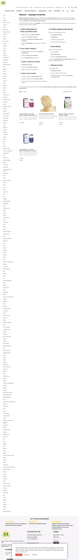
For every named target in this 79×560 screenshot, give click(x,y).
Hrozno (4, 189)
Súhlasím (19, 554)
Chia (4, 194)
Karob (4, 236)
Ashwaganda (6, 57)
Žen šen (4, 509)
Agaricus (5, 25)
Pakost (4, 355)
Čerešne (5, 111)
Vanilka (4, 476)
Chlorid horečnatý (7, 201)
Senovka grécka (6, 415)
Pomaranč (5, 369)
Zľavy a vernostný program (48, 7)
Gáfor (4, 146)
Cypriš (4, 104)
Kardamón (5, 241)
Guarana (5, 162)
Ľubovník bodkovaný (7, 280)
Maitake (4, 285)
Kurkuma (5, 264)
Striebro (4, 448)
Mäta (4, 303)
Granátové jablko (6, 160)
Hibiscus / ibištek (6, 180)
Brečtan (4, 80)
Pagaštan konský (6, 352)
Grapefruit (5, 157)
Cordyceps (5, 101)
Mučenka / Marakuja (7, 322)
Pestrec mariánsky (7, 366)
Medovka (5, 306)
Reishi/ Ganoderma (7, 394)
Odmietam (34, 554)
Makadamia (5, 292)
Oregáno (5, 341)
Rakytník (5, 390)
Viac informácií (24, 552)
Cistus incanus (6, 94)
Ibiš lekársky (5, 203)
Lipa (4, 271)
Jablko (4, 210)
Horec (4, 185)
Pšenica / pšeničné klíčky (8, 383)
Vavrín (4, 481)
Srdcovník (5, 436)
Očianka (4, 334)
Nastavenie (26, 554)
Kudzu (4, 259)
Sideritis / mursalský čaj (8, 420)
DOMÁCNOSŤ (57, 11)
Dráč (4, 125)
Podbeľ (4, 371)
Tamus (4, 457)
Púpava (4, 385)
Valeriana (5, 478)
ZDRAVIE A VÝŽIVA (9, 11)
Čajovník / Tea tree (7, 106)
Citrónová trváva (6, 99)
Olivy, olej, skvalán (7, 336)
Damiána (5, 122)
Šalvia (4, 450)
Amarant (5, 34)
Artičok (4, 52)
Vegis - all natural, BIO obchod (22, 7)
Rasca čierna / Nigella (7, 392)
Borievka (5, 73)
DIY (63, 11)
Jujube (4, 229)
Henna (4, 178)
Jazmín (4, 220)
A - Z (68, 11)
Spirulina (5, 443)
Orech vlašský (6, 343)
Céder (4, 90)
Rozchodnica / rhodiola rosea (9, 401)
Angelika (5, 45)
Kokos (4, 245)
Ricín (4, 399)
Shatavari (5, 422)
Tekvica (4, 462)
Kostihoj (4, 255)
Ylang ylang (5, 492)
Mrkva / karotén (6, 315)
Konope (4, 252)
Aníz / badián (6, 41)
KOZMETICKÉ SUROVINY (30, 11)
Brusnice (5, 85)
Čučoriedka (5, 120)
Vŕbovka (5, 488)
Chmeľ (4, 187)
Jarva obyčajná (6, 217)
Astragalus (5, 59)
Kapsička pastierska (7, 238)
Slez (4, 439)
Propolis (4, 378)
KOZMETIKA (19, 11)
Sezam (4, 418)
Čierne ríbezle (6, 115)
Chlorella (5, 199)
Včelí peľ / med (6, 483)
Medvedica (5, 310)
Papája (4, 359)
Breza (4, 83)
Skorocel (5, 432)
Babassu (5, 62)
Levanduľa (5, 266)
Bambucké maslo (6, 64)
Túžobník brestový (7, 469)
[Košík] (75, 7)
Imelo (4, 206)
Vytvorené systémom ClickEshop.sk (39, 559)
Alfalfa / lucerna (6, 22)
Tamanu (4, 460)
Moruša (4, 320)
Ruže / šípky (5, 406)
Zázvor (4, 497)
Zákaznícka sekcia (37, 7)
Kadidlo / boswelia (7, 231)
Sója (4, 441)
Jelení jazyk (5, 222)
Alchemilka (5, 29)
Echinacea (5, 132)
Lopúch (4, 275)
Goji (4, 155)
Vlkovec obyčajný (7, 485)
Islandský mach (6, 208)
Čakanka (5, 108)
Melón (4, 313)
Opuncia (5, 338)
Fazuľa (4, 136)
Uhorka (4, 474)
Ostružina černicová (7, 345)
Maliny (4, 289)
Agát (4, 27)
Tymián (4, 471)
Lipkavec (5, 273)
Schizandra (5, 425)
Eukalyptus (5, 134)
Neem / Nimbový (6, 327)
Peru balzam (5, 364)
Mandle (4, 294)
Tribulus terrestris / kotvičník (9, 467)
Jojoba (4, 227)
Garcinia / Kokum (6, 148)
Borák (4, 71)
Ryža (4, 408)
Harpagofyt (5, 173)
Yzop (4, 495)
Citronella (5, 97)
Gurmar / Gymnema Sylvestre (7, 170)
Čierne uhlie (5, 118)
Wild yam (5, 490)
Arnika (4, 48)
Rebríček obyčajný (7, 397)
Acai (4, 18)
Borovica (5, 76)
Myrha (4, 324)
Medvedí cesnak (6, 308)
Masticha (5, 301)
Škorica (4, 453)
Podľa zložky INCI (7, 511)
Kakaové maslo (6, 234)
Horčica (4, 182)
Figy (4, 143)
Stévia (4, 446)
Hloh (4, 175)
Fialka (4, 141)
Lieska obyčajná (6, 268)
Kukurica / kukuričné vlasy (8, 262)
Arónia (4, 50)
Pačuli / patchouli (6, 350)
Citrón (4, 92)
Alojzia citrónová (6, 32)
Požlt (4, 373)
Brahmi (4, 78)
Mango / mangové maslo (8, 296)
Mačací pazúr (6, 287)
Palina (4, 357)
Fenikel (4, 139)
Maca (4, 282)
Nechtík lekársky (6, 329)
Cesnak (4, 87)
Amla (4, 36)
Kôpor (4, 257)
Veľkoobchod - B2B (59, 7)
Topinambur (5, 464)
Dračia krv (5, 127)
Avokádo (5, 55)
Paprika (4, 362)
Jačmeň (4, 215)
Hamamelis (5, 164)
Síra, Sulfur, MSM (6, 429)
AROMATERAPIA (42, 11)
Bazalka (4, 69)
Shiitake (4, 427)
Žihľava (4, 506)
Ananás (4, 43)
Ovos (4, 348)
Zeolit (4, 502)
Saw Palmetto (6, 413)
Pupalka (4, 387)
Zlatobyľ (5, 504)
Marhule (5, 299)
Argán (4, 39)
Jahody (4, 213)
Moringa (5, 317)
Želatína (4, 499)
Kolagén (5, 248)
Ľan (4, 278)
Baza (4, 66)
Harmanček (5, 167)
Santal (4, 411)
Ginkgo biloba (6, 153)
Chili (4, 196)
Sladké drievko (6, 434)
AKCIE (72, 11)
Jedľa (4, 224)
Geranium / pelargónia (7, 150)
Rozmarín (5, 404)
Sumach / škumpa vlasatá (8, 455)
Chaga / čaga (6, 192)
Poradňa (31, 7)
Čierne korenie (6, 113)
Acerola (4, 20)
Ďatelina (5, 129)
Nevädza (5, 331)
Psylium (4, 380)
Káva (4, 243)
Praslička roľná (6, 376)
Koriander (5, 250)
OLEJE (50, 11)
